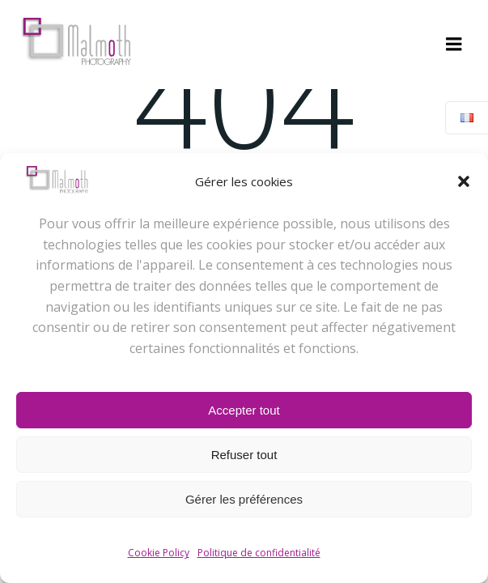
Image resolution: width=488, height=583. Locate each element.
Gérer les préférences (244, 499)
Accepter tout (243, 410)
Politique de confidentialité (258, 553)
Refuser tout (244, 455)
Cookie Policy (158, 553)
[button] (464, 181)
